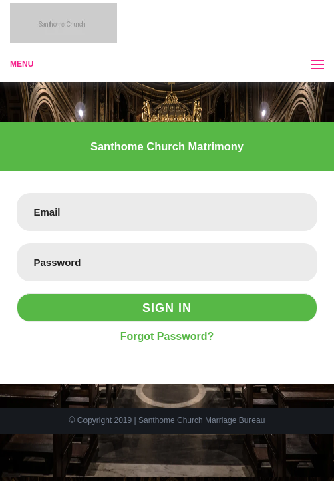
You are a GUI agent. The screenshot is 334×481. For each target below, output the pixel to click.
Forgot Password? (167, 336)
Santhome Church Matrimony (167, 146)
